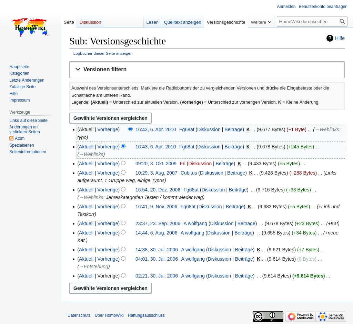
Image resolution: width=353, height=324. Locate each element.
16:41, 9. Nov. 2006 (156, 206)
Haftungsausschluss (146, 315)
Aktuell (86, 146)
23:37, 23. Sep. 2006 (157, 223)
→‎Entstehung (93, 266)
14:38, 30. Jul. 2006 (156, 249)
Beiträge (233, 129)
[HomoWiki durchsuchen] (312, 22)
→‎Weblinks (327, 129)
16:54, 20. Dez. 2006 (157, 189)
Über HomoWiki (109, 315)
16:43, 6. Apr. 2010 (155, 129)
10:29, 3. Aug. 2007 (156, 173)
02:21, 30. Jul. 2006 (156, 276)
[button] (207, 69)
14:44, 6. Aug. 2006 (156, 233)
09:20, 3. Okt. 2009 (155, 163)
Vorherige (108, 129)
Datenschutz (79, 315)
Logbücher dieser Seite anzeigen (103, 53)
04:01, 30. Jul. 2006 (156, 259)
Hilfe (340, 38)
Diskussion (209, 129)
